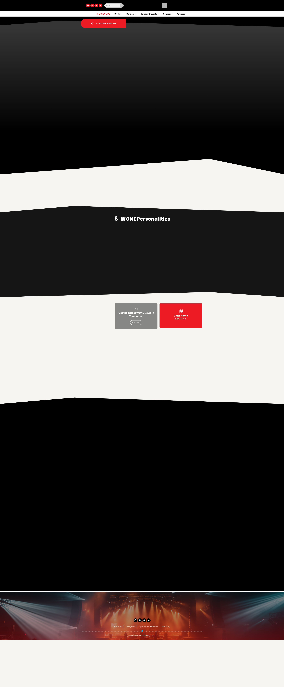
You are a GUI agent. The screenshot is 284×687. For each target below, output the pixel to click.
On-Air (118, 14)
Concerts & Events (150, 14)
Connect (167, 14)
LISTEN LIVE (104, 14)
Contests (131, 14)
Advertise (181, 14)
